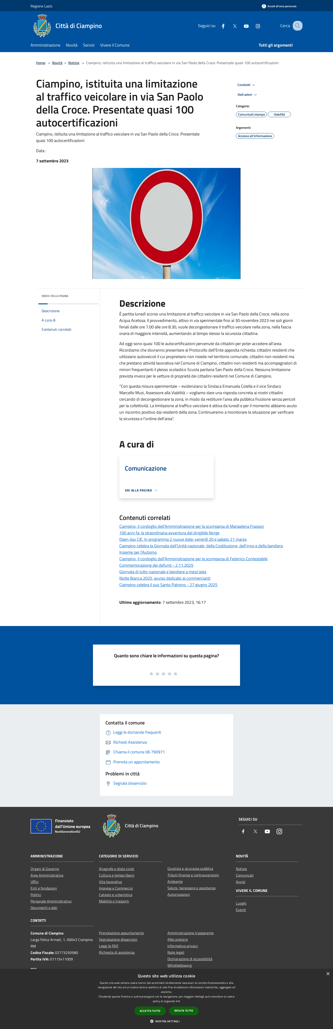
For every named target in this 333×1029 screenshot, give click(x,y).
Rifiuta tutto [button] (183, 1010)
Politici (36, 894)
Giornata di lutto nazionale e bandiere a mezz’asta (162, 572)
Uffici (35, 881)
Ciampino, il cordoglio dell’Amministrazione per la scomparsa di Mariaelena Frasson (191, 526)
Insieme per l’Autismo (138, 552)
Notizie (73, 63)
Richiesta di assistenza (117, 952)
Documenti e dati (44, 907)
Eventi (241, 910)
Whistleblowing (179, 965)
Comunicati (245, 875)
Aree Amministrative (47, 875)
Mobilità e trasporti (114, 901)
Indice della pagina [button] (55, 296)
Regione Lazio (41, 6)
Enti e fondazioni (44, 888)
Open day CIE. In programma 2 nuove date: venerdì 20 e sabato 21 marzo (183, 539)
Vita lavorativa (110, 881)
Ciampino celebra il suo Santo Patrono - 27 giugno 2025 (168, 585)
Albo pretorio (177, 939)
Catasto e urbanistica (115, 894)
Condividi (246, 85)
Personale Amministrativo (51, 901)
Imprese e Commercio (116, 888)
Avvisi (240, 881)
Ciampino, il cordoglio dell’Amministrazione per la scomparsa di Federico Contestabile (193, 559)
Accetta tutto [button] (150, 1011)
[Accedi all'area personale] (279, 6)
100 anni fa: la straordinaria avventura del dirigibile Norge (169, 533)
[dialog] (166, 999)
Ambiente (175, 881)
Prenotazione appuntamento (121, 933)
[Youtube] (242, 25)
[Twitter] (230, 25)
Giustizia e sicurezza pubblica (190, 868)
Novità (57, 63)
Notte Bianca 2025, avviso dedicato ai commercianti (164, 578)
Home (40, 63)
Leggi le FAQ (108, 946)
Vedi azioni (247, 95)
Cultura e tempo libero (116, 875)
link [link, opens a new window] (178, 1001)
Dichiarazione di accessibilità (189, 959)
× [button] (328, 974)
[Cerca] (296, 25)
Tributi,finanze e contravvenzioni (193, 875)
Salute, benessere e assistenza (191, 888)
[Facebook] (219, 25)
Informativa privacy (182, 946)
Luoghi (241, 903)
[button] (166, 1021)
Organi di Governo (45, 869)
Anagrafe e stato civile (116, 869)
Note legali (175, 952)
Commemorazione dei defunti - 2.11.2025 (156, 565)
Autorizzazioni (178, 894)
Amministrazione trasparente (190, 933)
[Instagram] (253, 25)
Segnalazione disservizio (118, 939)
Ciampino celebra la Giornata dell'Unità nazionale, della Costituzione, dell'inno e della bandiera (201, 546)
